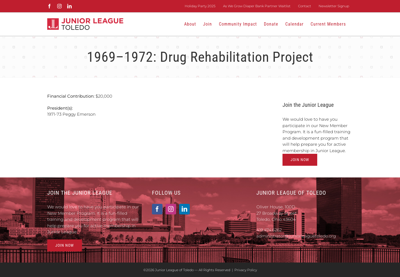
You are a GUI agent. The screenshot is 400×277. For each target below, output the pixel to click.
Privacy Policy (245, 270)
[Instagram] (171, 209)
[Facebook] (157, 209)
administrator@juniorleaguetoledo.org (296, 236)
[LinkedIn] (184, 209)
